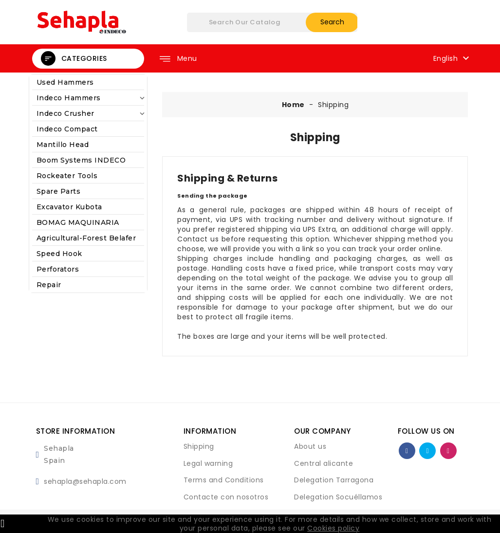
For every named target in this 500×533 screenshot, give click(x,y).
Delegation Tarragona (333, 480)
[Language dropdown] (452, 58)
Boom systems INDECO (81, 160)
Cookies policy (333, 528)
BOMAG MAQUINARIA (78, 222)
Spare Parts (59, 191)
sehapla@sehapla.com (85, 481)
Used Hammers (65, 82)
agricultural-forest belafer (86, 238)
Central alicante (323, 463)
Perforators (58, 269)
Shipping (199, 446)
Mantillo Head (63, 144)
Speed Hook (59, 253)
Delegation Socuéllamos (338, 497)
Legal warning (208, 463)
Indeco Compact (67, 129)
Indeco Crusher (88, 113)
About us (310, 446)
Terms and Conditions (224, 480)
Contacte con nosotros (226, 497)
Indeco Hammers (88, 98)
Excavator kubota (69, 206)
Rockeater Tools (67, 175)
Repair (49, 284)
